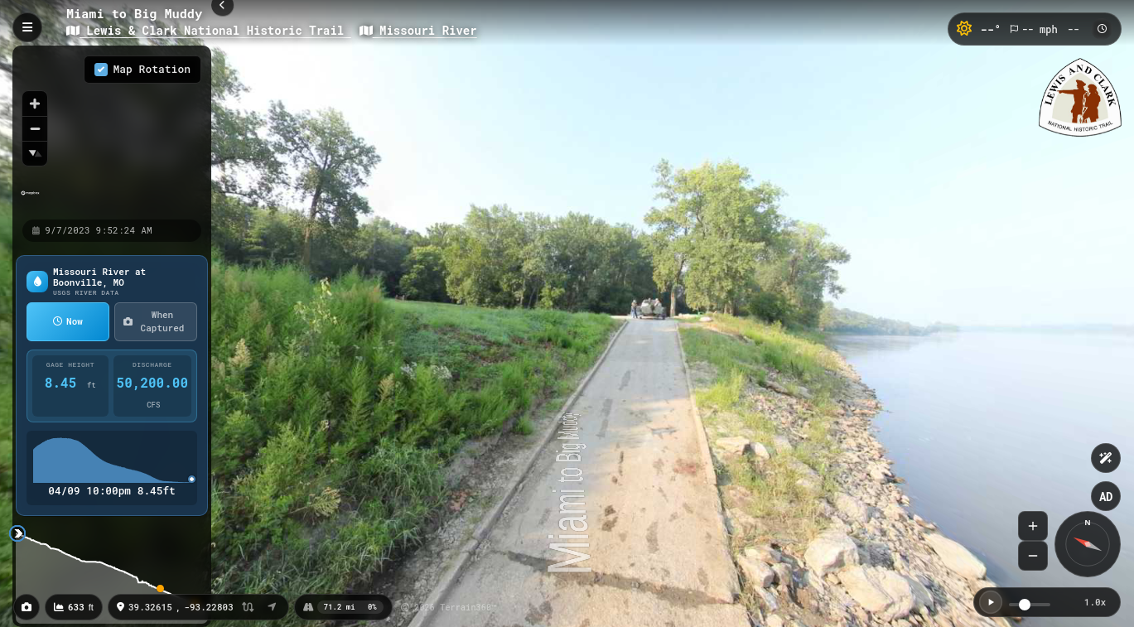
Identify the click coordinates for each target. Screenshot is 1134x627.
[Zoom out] (34, 128)
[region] (112, 132)
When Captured (153, 321)
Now (68, 321)
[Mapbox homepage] (30, 200)
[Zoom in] (34, 103)
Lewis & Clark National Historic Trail (208, 30)
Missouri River (418, 30)
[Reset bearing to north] (34, 153)
